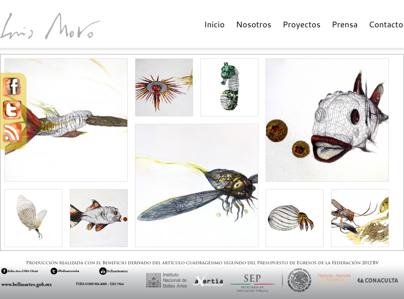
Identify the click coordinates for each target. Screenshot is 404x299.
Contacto (385, 24)
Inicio (214, 24)
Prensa (345, 24)
